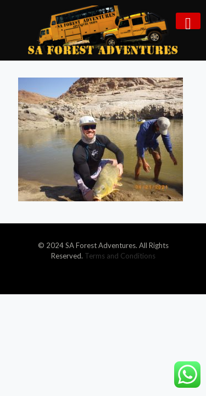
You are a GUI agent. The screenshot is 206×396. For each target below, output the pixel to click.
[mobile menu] (188, 21)
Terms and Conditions (120, 255)
